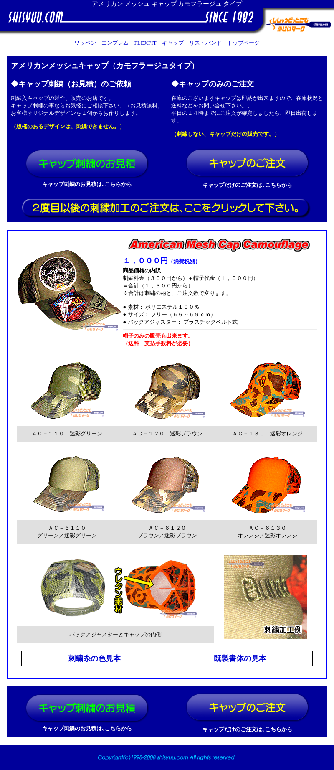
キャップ (173, 43)
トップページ (243, 43)
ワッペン (85, 43)
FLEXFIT (145, 43)
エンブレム (115, 43)
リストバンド (205, 43)
